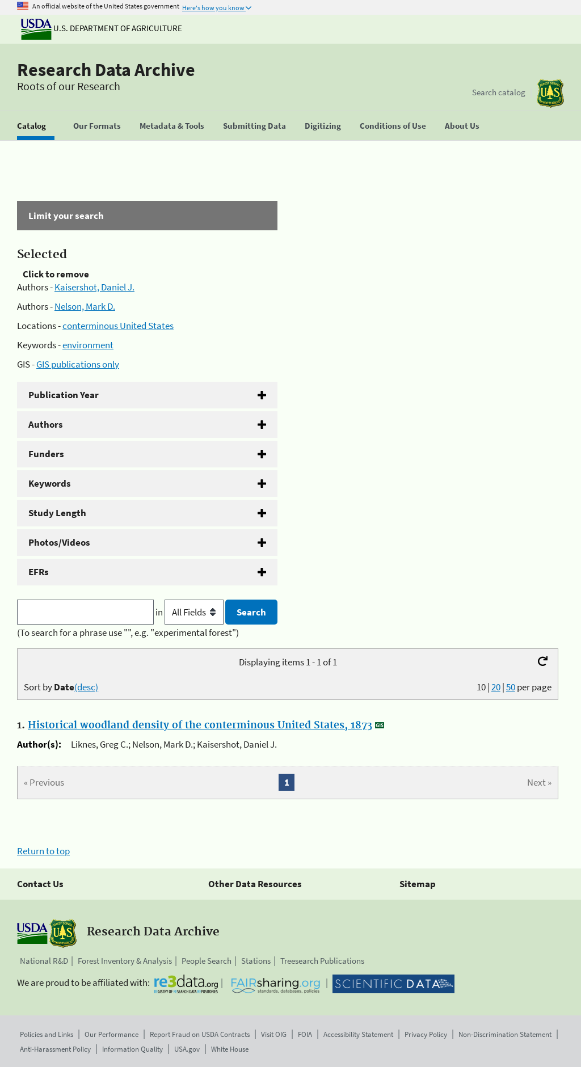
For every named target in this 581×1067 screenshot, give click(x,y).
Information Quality (132, 1049)
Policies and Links (46, 1034)
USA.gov (187, 1049)
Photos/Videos (59, 542)
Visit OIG (274, 1034)
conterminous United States (118, 325)
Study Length (57, 513)
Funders (46, 454)
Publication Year (63, 395)
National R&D (44, 960)
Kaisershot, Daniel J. (94, 287)
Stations (256, 960)
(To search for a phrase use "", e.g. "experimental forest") (128, 632)
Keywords (49, 483)
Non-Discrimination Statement (504, 1034)
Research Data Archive (106, 69)
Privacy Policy (426, 1034)
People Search (206, 960)
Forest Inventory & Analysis (125, 960)
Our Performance (111, 1034)
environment (87, 345)
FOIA (305, 1034)
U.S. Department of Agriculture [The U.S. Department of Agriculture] (101, 28)
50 (510, 687)
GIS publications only (77, 364)
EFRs (38, 572)
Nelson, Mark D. (84, 306)
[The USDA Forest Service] (550, 93)
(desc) (86, 687)
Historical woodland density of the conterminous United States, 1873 (200, 725)
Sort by (61, 687)
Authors (45, 424)
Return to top (43, 851)
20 (495, 687)
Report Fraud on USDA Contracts (200, 1034)
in (190, 612)
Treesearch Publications (322, 960)
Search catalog (498, 92)
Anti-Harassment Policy (55, 1049)
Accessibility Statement (358, 1034)
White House (230, 1049)
